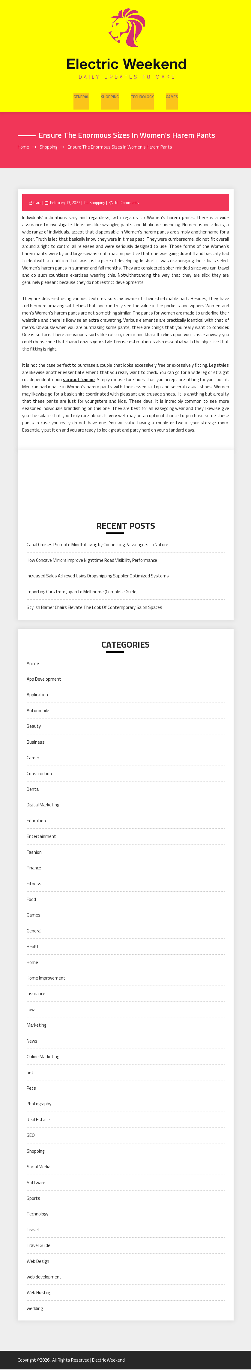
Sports (33, 1198)
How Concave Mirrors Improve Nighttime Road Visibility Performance (92, 560)
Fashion (34, 852)
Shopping (110, 95)
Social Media (38, 1167)
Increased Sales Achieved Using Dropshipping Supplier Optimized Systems (98, 576)
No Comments (129, 203)
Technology (141, 95)
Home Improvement (46, 978)
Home (32, 962)
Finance (34, 868)
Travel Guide (38, 1245)
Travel (33, 1230)
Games (170, 95)
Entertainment (41, 836)
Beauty (34, 726)
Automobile (38, 711)
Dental (33, 789)
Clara (37, 203)
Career (33, 758)
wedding (35, 1308)
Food (31, 899)
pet (30, 1072)
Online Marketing (43, 1057)
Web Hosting (39, 1293)
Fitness (34, 884)
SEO (31, 1135)
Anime (33, 663)
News (32, 1041)
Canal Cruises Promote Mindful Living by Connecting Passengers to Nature (97, 544)
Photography (39, 1104)
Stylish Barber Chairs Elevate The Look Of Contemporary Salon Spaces (94, 607)
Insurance (36, 994)
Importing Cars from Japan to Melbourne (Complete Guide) (82, 592)
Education (36, 821)
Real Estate (38, 1120)
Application (37, 695)
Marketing (36, 1025)
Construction (39, 773)
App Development (44, 679)
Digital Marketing (43, 805)
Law (30, 1010)
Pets (31, 1088)
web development (44, 1277)
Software (36, 1182)
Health (33, 947)
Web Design (38, 1261)
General (82, 95)
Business (36, 742)
